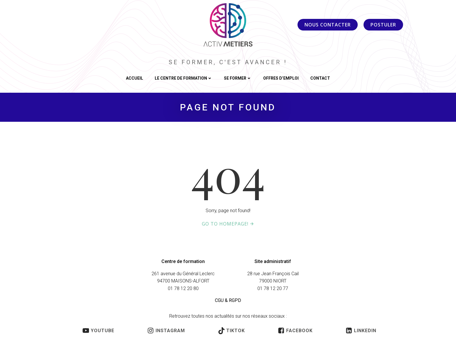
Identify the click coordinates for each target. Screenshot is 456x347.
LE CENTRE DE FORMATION (183, 78)
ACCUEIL (134, 78)
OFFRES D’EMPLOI (281, 78)
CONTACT (320, 78)
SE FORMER (238, 78)
